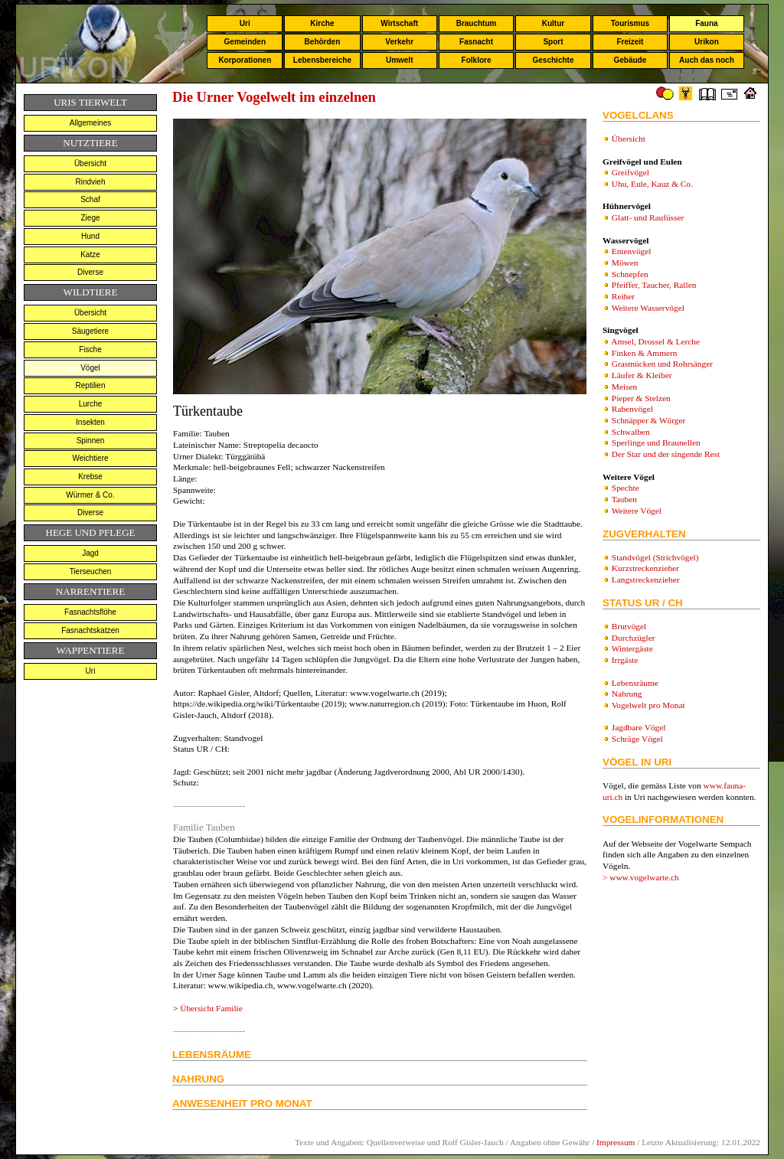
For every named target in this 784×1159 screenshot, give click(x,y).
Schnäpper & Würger (648, 420)
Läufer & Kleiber (642, 375)
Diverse (90, 272)
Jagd (90, 553)
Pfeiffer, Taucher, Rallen (654, 284)
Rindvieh (91, 182)
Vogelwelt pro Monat (648, 705)
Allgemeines (90, 123)
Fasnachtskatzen (90, 630)
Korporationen (244, 60)
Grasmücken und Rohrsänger (662, 363)
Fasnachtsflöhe (90, 612)
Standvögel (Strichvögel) (655, 557)
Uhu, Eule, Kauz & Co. (652, 183)
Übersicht (90, 163)
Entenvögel (632, 251)
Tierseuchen (91, 571)
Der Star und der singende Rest (666, 454)
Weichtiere (90, 458)
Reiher (623, 296)
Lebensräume (635, 682)
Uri (245, 23)
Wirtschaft (399, 23)
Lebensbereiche (322, 60)
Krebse (90, 476)
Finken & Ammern (645, 352)
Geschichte (553, 60)
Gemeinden (245, 42)
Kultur (553, 23)
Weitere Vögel (637, 510)
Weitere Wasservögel (648, 307)
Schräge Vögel (637, 738)
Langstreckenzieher (646, 579)
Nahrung (627, 693)
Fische (90, 349)
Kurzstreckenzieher (645, 568)
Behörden (323, 42)
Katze (90, 254)
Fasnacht (476, 42)
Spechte (625, 487)
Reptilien (91, 385)
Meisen (624, 386)
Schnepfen (630, 274)
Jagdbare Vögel (639, 727)
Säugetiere (90, 331)
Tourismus (630, 23)
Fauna (706, 23)
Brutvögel (629, 626)
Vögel (90, 368)
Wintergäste (632, 648)
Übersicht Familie (211, 1008)
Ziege (90, 218)
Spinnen (91, 440)
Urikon (706, 42)
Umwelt (399, 60)
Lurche (91, 404)
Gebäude (630, 60)
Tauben (624, 499)
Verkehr (399, 42)
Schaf (90, 199)
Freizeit (629, 42)
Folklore (477, 60)
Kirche (322, 23)
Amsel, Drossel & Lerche (655, 341)
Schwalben (631, 431)
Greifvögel (630, 172)
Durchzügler (633, 637)
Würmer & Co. (90, 495)
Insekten (90, 422)
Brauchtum (476, 23)
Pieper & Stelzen (641, 398)
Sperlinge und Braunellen (656, 442)
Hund (90, 236)
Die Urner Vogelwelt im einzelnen (274, 97)
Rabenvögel (632, 408)
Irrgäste (625, 659)
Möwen (625, 262)
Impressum (615, 1142)
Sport (553, 42)
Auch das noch (706, 60)
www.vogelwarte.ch (644, 877)
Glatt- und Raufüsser (648, 217)
